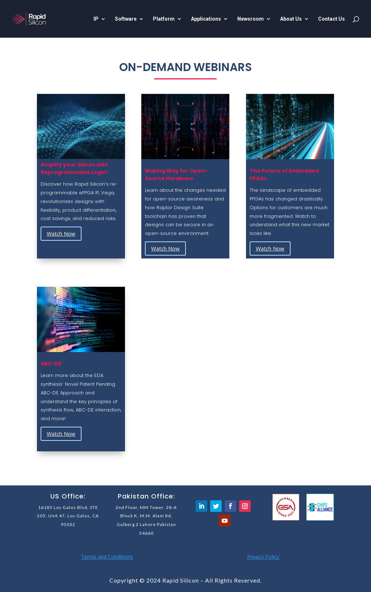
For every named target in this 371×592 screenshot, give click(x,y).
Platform (164, 19)
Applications (206, 19)
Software (126, 19)
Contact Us (331, 19)
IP (96, 19)
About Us (291, 19)
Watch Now (61, 233)
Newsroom (250, 19)
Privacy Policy (263, 556)
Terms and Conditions (107, 556)
